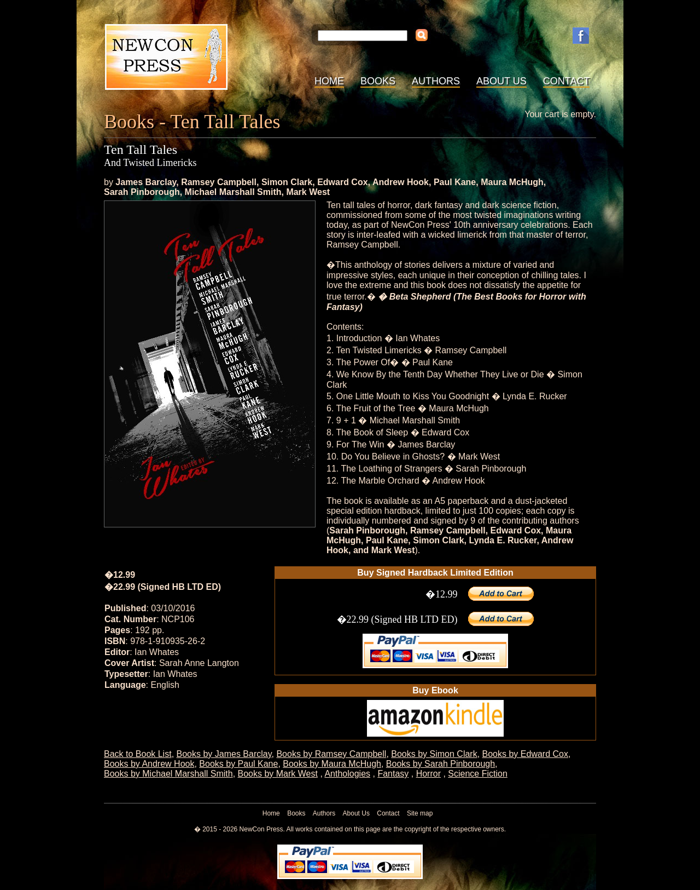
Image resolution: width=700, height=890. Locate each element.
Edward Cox (342, 182)
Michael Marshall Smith (233, 192)
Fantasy (393, 773)
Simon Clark (286, 182)
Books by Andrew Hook (149, 763)
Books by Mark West (278, 773)
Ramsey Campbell (218, 182)
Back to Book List (138, 754)
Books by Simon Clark (434, 754)
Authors (436, 81)
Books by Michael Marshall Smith (168, 773)
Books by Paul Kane (238, 763)
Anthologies (347, 773)
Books (377, 81)
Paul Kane (455, 182)
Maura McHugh (512, 182)
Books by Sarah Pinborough (440, 763)
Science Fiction (478, 773)
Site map (420, 813)
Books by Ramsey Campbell (331, 754)
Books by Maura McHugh (332, 763)
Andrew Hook (400, 182)
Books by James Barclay (224, 754)
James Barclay (145, 182)
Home (329, 81)
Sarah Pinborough (142, 192)
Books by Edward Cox (525, 754)
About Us (501, 81)
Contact (566, 81)
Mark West (308, 192)
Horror (428, 773)
